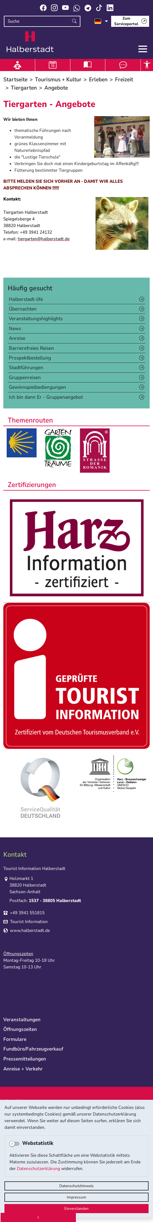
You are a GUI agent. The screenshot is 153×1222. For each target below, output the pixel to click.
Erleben (98, 79)
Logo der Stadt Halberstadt (30, 41)
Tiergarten (24, 88)
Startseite (15, 79)
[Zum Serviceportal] (130, 21)
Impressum (76, 1197)
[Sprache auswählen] (101, 21)
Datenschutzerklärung (38, 1169)
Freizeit (124, 79)
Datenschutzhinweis (76, 1186)
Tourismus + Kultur (58, 79)
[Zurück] (38, 1217)
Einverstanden (76, 1208)
